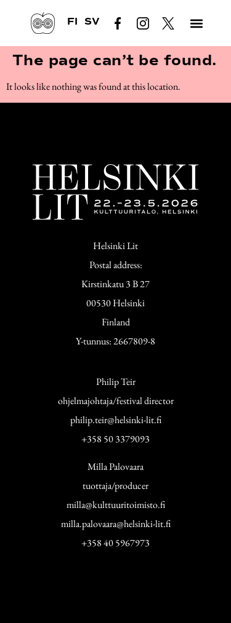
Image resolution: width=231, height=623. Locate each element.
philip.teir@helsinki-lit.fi (115, 419)
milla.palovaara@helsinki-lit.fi (116, 523)
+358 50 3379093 (115, 438)
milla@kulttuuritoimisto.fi (116, 504)
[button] (196, 23)
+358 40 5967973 (115, 542)
